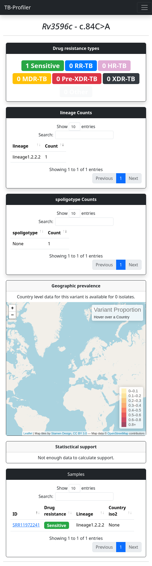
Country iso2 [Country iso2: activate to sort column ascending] (121, 511)
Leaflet (28, 433)
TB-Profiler (17, 7)
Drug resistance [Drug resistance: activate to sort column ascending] (55, 511)
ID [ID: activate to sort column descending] (15, 514)
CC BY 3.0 (80, 433)
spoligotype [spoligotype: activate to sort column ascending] (25, 233)
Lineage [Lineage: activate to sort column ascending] (89, 514)
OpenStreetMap (118, 433)
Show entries (76, 126)
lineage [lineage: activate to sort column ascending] (20, 146)
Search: (76, 135)
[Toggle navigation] (144, 7)
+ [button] (12, 308)
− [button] (12, 315)
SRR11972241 (26, 525)
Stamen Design (61, 433)
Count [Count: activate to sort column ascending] (51, 146)
